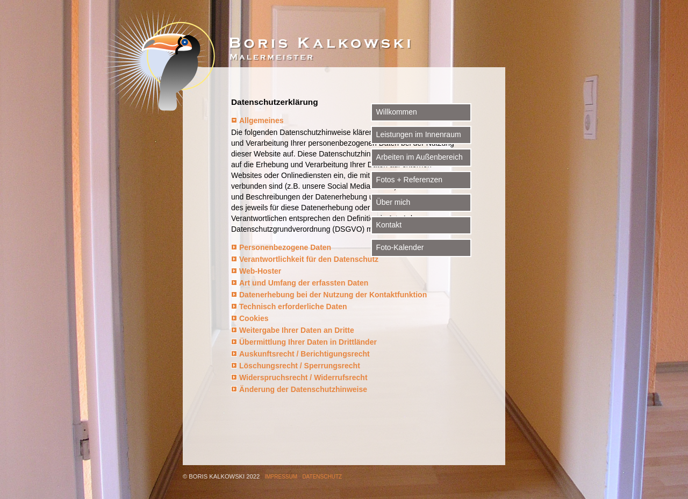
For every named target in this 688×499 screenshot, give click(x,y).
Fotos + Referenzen (533, 173)
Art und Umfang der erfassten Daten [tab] (303, 283)
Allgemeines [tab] (261, 120)
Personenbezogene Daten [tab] (285, 247)
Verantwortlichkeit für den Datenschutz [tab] (308, 259)
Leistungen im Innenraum (542, 128)
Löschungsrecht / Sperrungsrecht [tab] (299, 365)
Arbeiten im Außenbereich (543, 150)
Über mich (517, 195)
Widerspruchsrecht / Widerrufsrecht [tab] (303, 377)
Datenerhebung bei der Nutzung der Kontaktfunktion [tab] (333, 294)
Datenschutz (322, 477)
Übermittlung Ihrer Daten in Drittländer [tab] (308, 342)
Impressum (281, 477)
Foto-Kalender (524, 241)
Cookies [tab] (253, 318)
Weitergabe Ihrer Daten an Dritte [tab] (296, 330)
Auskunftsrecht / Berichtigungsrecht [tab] (304, 354)
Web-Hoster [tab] (260, 271)
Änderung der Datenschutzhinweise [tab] (303, 389)
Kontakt (512, 218)
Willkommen (520, 105)
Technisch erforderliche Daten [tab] (293, 306)
